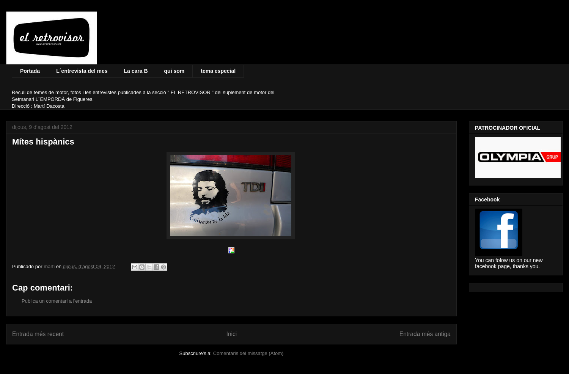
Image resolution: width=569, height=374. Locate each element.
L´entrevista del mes (81, 71)
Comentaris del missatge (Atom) (248, 353)
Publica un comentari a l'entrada (57, 301)
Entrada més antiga (425, 334)
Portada (30, 71)
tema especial (218, 71)
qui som (174, 71)
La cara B (136, 71)
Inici (231, 334)
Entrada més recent (38, 334)
